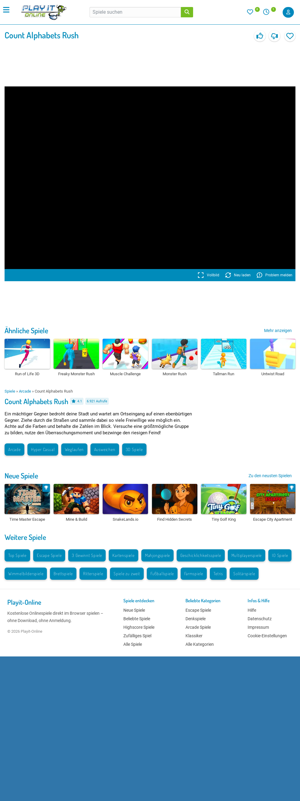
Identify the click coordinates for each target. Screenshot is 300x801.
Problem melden (274, 275)
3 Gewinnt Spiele (87, 555)
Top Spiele (17, 555)
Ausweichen (104, 449)
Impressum (258, 627)
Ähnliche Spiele (26, 330)
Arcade (25, 391)
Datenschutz (260, 618)
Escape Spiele (49, 555)
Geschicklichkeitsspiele (200, 555)
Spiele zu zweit (127, 573)
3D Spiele (134, 449)
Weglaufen (74, 449)
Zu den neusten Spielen (270, 475)
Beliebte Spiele (136, 618)
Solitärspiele (244, 573)
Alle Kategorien (199, 644)
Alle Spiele (132, 644)
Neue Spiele (21, 475)
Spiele (10, 391)
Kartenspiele (123, 555)
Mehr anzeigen (278, 330)
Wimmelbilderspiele (25, 573)
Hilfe (252, 610)
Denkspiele (195, 618)
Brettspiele (63, 573)
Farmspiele (193, 573)
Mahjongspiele (157, 555)
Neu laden (238, 275)
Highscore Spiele (138, 627)
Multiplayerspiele (246, 555)
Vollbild (208, 275)
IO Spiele (280, 555)
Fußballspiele (162, 573)
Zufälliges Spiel (137, 635)
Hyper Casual (43, 449)
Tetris (218, 573)
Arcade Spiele (198, 627)
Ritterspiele (93, 573)
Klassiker (194, 635)
